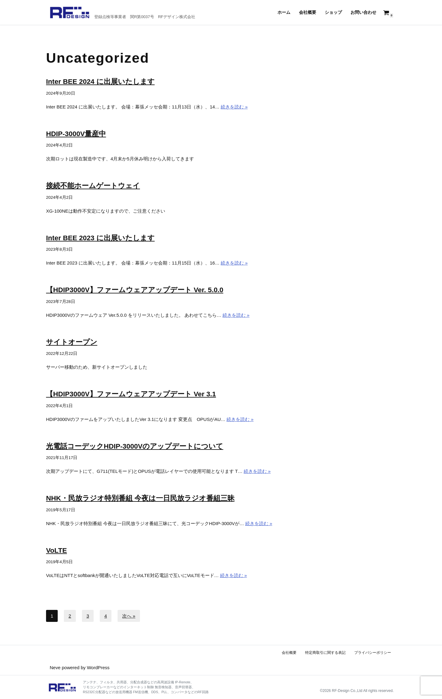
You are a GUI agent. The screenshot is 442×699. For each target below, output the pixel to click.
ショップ (333, 12)
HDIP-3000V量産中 (76, 134)
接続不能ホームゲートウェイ (93, 186)
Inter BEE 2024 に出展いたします (100, 81)
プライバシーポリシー (372, 652)
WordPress (98, 667)
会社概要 (307, 12)
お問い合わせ (363, 12)
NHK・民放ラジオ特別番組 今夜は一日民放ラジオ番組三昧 (140, 498)
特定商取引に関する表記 (325, 652)
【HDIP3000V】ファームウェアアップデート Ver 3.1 (131, 394)
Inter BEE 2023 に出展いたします (100, 238)
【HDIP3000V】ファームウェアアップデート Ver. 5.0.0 (134, 290)
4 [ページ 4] (105, 615)
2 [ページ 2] (69, 615)
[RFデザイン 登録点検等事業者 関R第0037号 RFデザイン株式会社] (122, 12)
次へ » (128, 615)
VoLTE (56, 550)
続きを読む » (234, 106)
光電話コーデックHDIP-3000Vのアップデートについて (134, 446)
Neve (55, 667)
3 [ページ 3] (88, 615)
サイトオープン (71, 342)
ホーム (283, 12)
